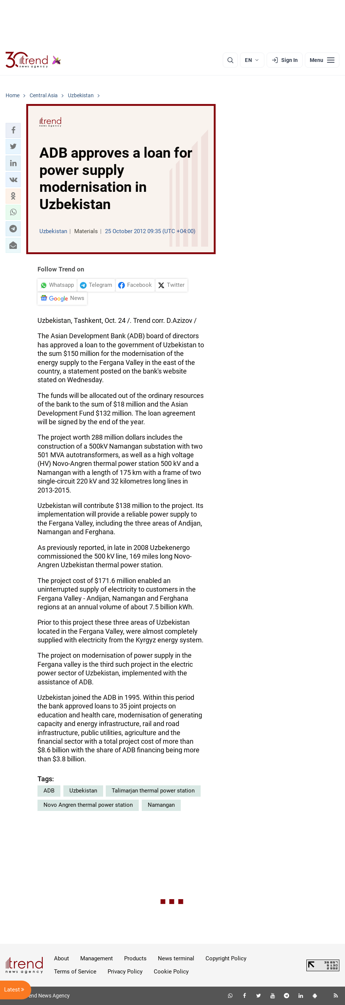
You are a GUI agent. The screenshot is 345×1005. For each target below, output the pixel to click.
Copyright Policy (226, 958)
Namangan (161, 805)
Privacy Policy (125, 971)
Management (96, 958)
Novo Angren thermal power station (88, 805)
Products (135, 958)
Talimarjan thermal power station (153, 790)
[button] (13, 130)
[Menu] (322, 60)
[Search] (230, 60)
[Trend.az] (33, 60)
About (61, 958)
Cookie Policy (171, 971)
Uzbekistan (83, 790)
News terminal (176, 958)
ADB (49, 790)
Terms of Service (75, 971)
